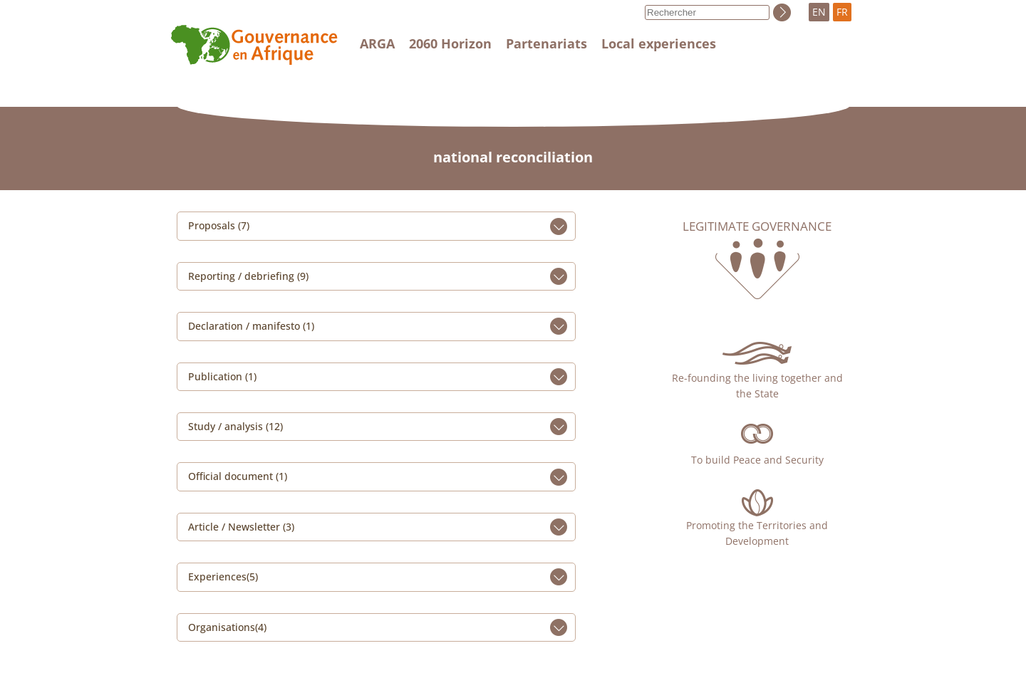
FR (842, 12)
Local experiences (658, 43)
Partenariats (546, 43)
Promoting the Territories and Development (757, 533)
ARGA (377, 43)
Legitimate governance (757, 226)
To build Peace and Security (757, 459)
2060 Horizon (450, 43)
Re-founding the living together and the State (757, 385)
